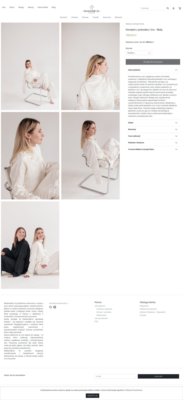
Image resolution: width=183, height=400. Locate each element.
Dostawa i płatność (104, 309)
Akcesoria (107, 17)
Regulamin (144, 306)
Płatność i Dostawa (136, 143)
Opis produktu (134, 70)
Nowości (63, 17)
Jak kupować (100, 306)
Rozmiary (132, 129)
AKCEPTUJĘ (92, 396)
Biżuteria (118, 17)
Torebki (96, 17)
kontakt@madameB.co (58, 303)
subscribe (158, 376)
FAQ (96, 321)
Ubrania (74, 17)
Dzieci (11, 7)
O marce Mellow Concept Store (141, 149)
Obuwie (85, 17)
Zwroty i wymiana (104, 312)
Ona (3, 7)
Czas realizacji (134, 136)
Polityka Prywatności (148, 309)
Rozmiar (129, 48)
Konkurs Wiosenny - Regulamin (153, 312)
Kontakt (143, 315)
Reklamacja (101, 315)
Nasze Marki (43, 7)
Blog (54, 7)
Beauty (31, 7)
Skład (130, 123)
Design (21, 7)
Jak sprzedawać (101, 318)
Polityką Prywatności (133, 390)
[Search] (152, 8)
